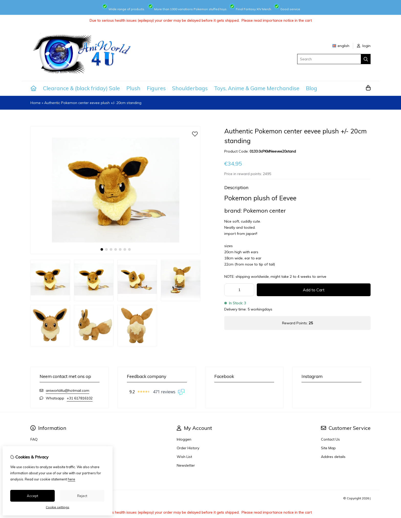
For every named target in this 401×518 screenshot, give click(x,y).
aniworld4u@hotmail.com (67, 390)
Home (35, 102)
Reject (82, 496)
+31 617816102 (80, 398)
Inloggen (184, 439)
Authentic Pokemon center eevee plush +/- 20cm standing (92, 102)
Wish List (184, 456)
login (364, 45)
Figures (156, 88)
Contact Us (330, 439)
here (71, 479)
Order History (188, 448)
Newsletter (186, 465)
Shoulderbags (190, 88)
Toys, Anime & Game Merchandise (256, 88)
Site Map (328, 448)
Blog (311, 88)
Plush (133, 88)
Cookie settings (57, 507)
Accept (32, 496)
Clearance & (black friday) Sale (81, 88)
